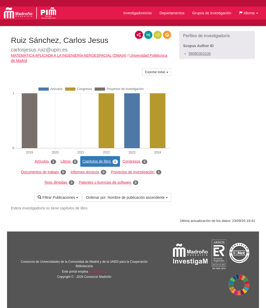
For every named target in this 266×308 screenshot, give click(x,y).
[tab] (217, 36)
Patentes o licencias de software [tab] (108, 182)
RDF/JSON (167, 35)
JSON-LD (148, 35)
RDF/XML (139, 35)
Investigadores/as (137, 13)
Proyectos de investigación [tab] (136, 172)
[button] (248, 13)
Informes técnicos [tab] (88, 172)
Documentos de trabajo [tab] (43, 172)
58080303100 (200, 54)
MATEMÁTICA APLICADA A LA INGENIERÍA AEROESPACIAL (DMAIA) (69, 55)
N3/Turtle (158, 35)
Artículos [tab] (45, 161)
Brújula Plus (97, 271)
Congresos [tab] (135, 161)
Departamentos (171, 13)
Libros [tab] (69, 161)
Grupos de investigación (211, 13)
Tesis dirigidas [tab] (59, 182)
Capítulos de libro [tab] (100, 161)
